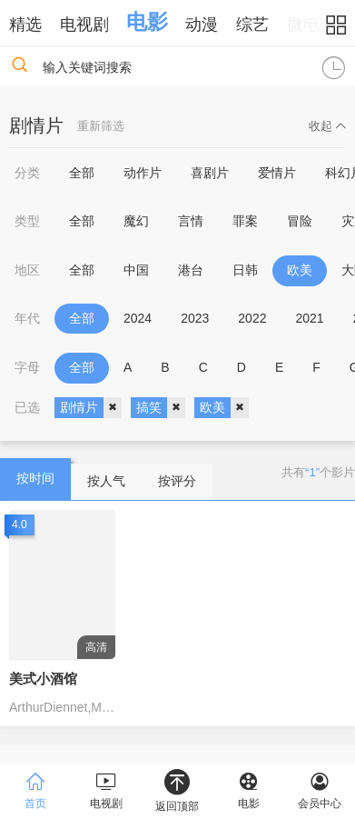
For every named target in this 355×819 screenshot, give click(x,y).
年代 (27, 318)
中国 (136, 270)
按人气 (106, 481)
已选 (27, 407)
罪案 (245, 221)
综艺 (252, 24)
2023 (195, 318)
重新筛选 (100, 126)
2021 (309, 318)
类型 (27, 221)
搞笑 (160, 408)
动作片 (142, 172)
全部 (81, 172)
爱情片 (277, 172)
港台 (190, 270)
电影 (147, 22)
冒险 (299, 221)
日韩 (245, 270)
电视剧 (84, 24)
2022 (252, 318)
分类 (27, 172)
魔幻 (136, 221)
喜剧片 (210, 172)
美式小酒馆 (43, 678)
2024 (137, 318)
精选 (25, 24)
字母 (27, 367)
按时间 (35, 478)
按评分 (177, 481)
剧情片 (91, 408)
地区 (27, 270)
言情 (190, 221)
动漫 (201, 24)
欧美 (299, 270)
